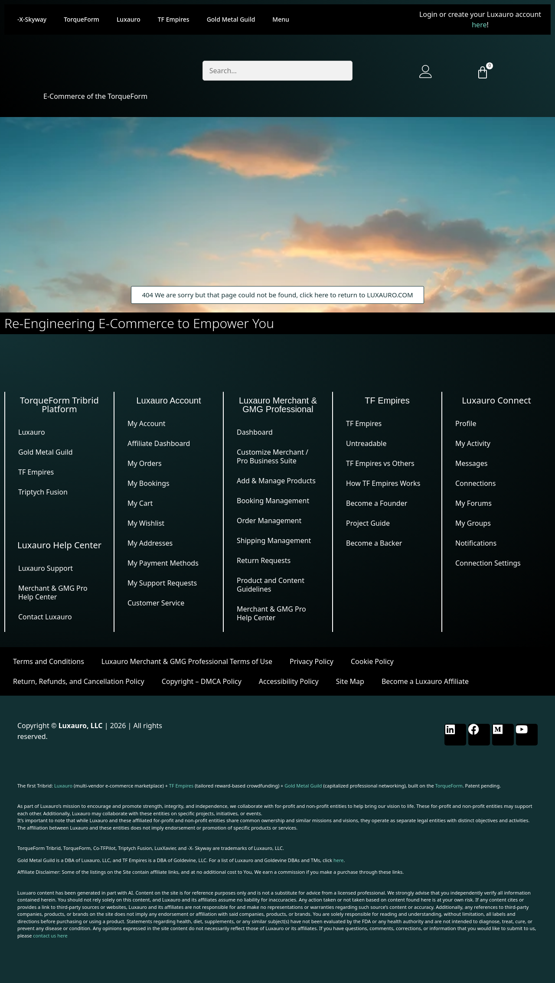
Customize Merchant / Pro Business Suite (272, 456)
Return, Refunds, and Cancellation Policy (78, 681)
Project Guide (368, 523)
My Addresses (150, 543)
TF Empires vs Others (380, 463)
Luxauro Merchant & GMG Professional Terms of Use (186, 661)
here (479, 24)
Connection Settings (488, 563)
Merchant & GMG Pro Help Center (53, 592)
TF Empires (173, 19)
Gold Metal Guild (231, 19)
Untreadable (366, 443)
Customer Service (155, 603)
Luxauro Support (45, 568)
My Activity (472, 443)
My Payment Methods (163, 563)
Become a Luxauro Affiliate (425, 681)
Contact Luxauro (45, 617)
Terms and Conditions (48, 661)
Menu (280, 19)
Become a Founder (376, 503)
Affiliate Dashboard (158, 443)
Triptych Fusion (43, 492)
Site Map (350, 681)
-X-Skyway (31, 19)
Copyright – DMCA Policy (202, 681)
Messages (471, 463)
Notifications (475, 543)
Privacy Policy (311, 661)
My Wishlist (145, 523)
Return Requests (264, 560)
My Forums (473, 503)
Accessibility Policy (289, 681)
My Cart (140, 503)
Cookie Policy (372, 661)
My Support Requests (162, 583)
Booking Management (273, 500)
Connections (475, 483)
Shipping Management (274, 540)
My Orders (144, 463)
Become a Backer (374, 543)
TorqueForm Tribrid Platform (59, 404)
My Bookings (148, 483)
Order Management (269, 520)
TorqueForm (81, 19)
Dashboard (255, 432)
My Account (146, 423)
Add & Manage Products (276, 480)
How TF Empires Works (383, 483)
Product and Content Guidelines (270, 585)
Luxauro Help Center (59, 545)
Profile (465, 423)
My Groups (473, 523)
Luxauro (128, 19)
